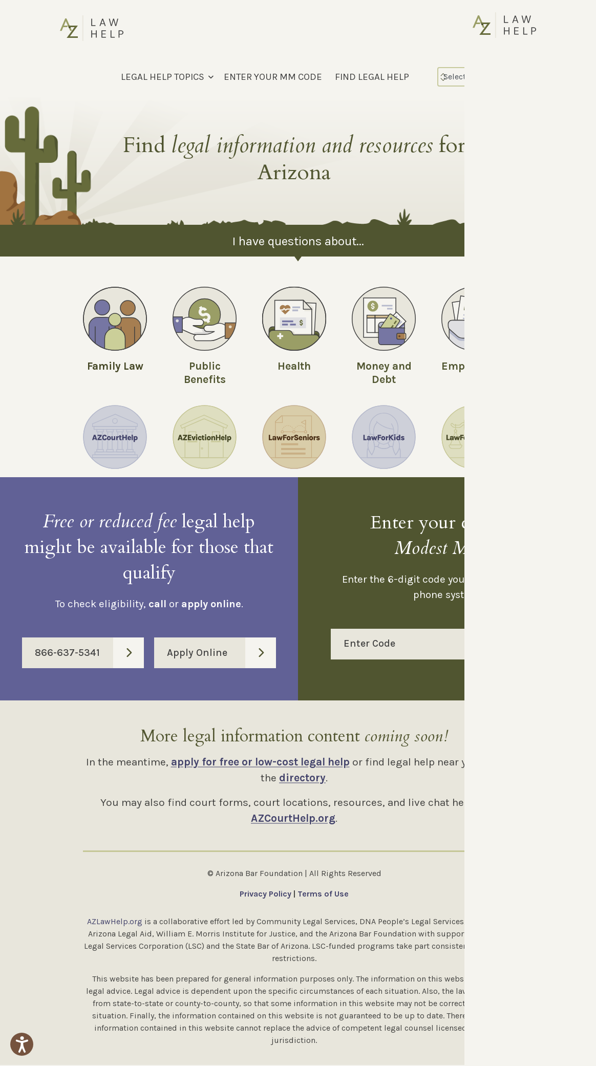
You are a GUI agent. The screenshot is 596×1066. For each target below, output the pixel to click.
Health (294, 366)
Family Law (115, 366)
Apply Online (221, 653)
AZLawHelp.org (114, 922)
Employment (473, 366)
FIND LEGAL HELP (372, 76)
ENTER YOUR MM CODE (273, 76)
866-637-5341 (89, 653)
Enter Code (453, 645)
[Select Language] (481, 77)
